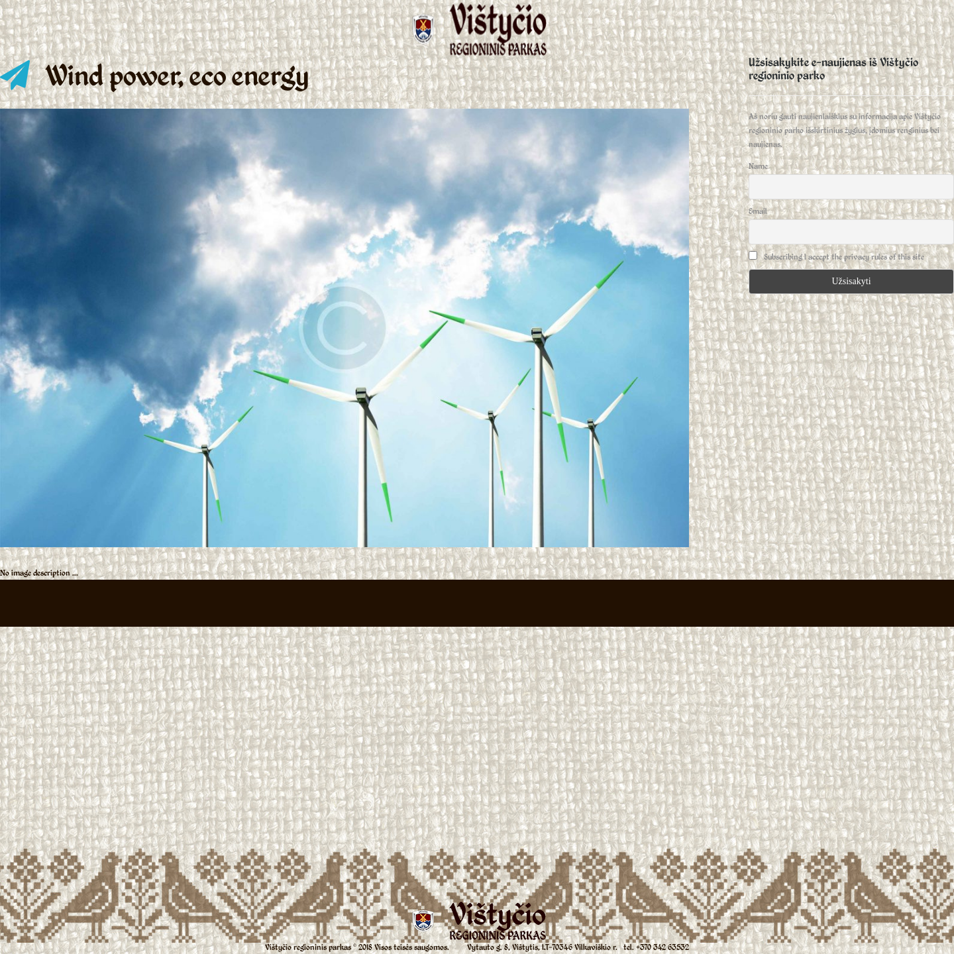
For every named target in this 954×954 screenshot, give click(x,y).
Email (758, 211)
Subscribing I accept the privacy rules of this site (836, 256)
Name (758, 166)
